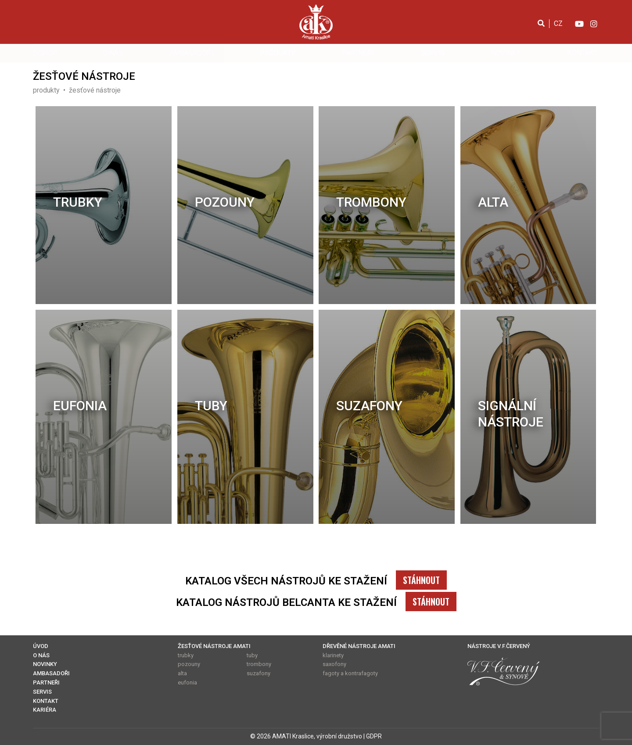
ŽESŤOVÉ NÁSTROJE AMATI (214, 646)
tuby (211, 405)
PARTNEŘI (358, 53)
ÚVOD (40, 646)
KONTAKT (582, 53)
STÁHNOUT (421, 580)
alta (493, 202)
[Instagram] (594, 23)
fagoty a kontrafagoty (350, 673)
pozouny (225, 202)
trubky (77, 202)
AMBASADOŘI (191, 53)
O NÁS (113, 53)
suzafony (369, 405)
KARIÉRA (44, 709)
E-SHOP (45, 53)
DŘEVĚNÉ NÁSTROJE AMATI (359, 646)
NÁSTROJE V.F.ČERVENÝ (498, 646)
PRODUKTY (277, 53)
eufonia (80, 405)
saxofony (334, 664)
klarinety (333, 655)
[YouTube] (579, 23)
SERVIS (433, 53)
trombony (371, 202)
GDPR (374, 736)
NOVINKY (506, 53)
